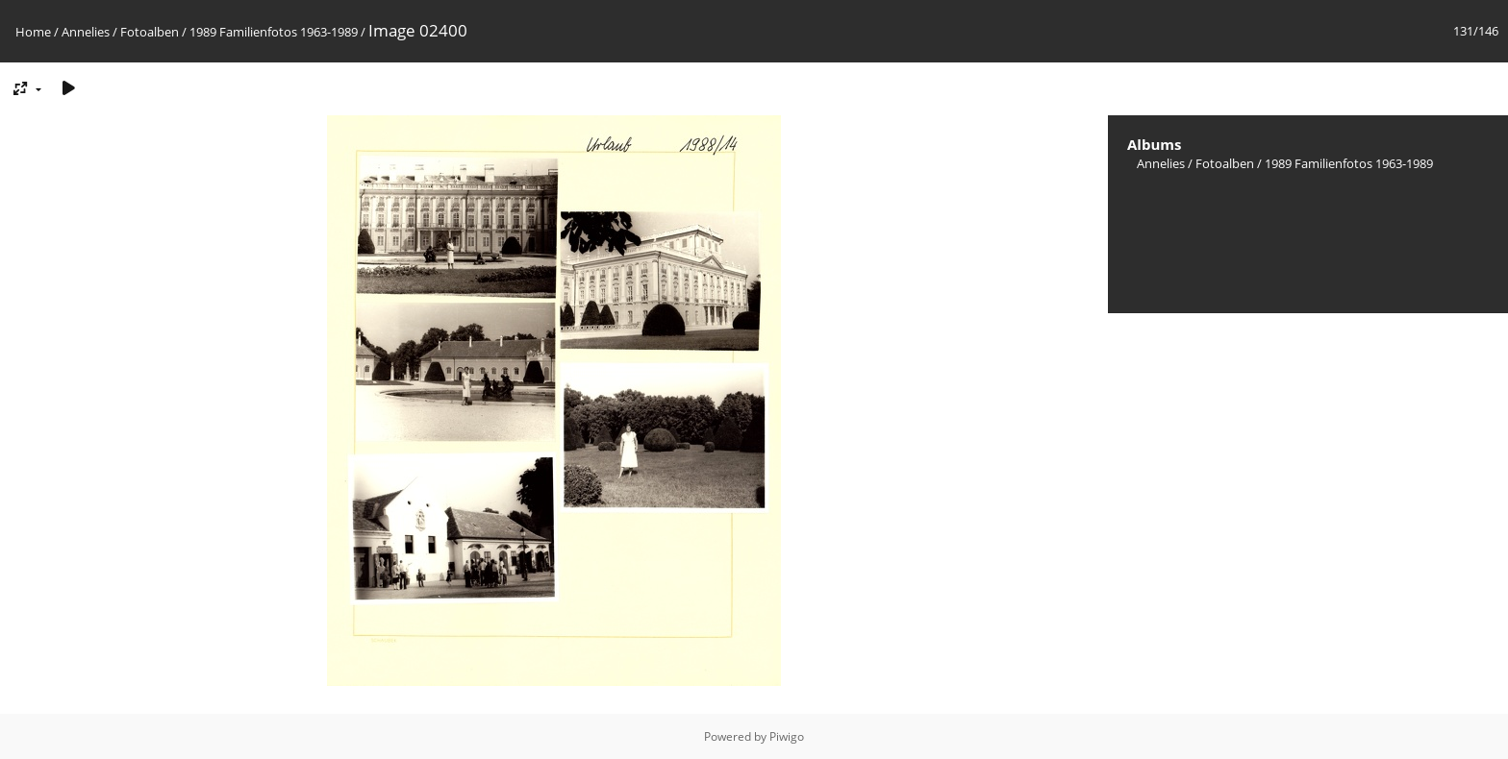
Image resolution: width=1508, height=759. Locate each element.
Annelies (86, 31)
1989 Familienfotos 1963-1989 (273, 31)
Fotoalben (149, 31)
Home (33, 31)
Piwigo (786, 736)
